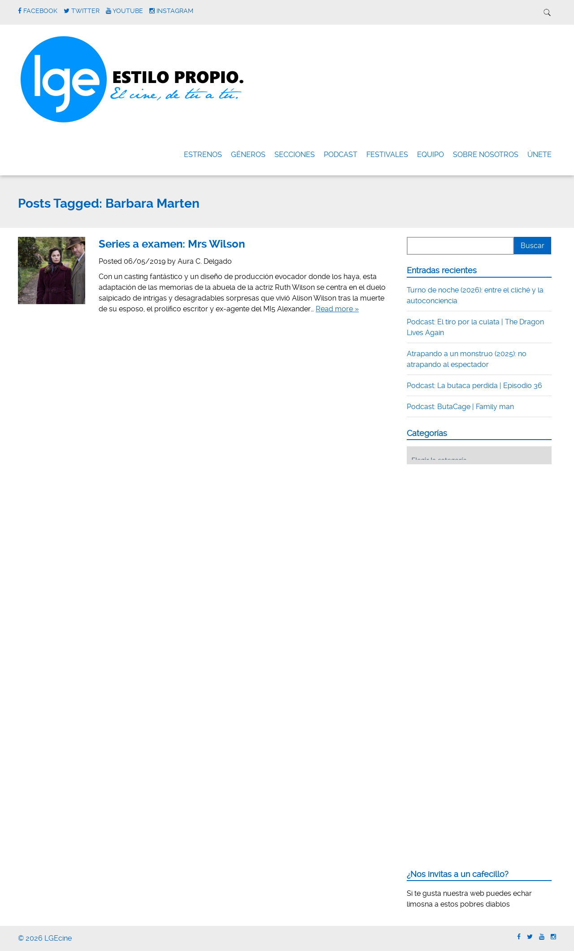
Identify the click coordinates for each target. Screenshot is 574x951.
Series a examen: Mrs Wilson (172, 244)
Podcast (340, 154)
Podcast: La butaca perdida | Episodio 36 (474, 385)
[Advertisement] (474, 527)
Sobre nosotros (485, 154)
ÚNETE (539, 154)
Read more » (337, 309)
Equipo (430, 154)
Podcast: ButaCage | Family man (460, 406)
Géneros (248, 154)
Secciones (294, 154)
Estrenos (203, 154)
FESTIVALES (387, 154)
